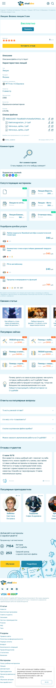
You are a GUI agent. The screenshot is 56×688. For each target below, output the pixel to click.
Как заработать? (6, 682)
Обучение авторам (7, 679)
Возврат (3, 644)
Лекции (6, 71)
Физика (6, 77)
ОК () (46, 682)
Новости (3, 609)
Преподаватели (6, 671)
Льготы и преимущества (8, 620)
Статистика (4, 652)
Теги (1, 628)
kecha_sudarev (9, 140)
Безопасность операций (9, 647)
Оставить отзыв (28, 46)
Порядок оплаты (6, 642)
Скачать (28, 29)
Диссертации (5, 669)
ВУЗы (2, 677)
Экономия (3, 617)
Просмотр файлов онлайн (9, 674)
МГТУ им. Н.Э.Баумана (13, 84)
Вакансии (3, 655)
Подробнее (32, 564)
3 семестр (7, 91)
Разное (3, 623)
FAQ (1, 625)
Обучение (10, 564)
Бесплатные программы (8, 612)
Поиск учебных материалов (10, 663)
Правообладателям (7, 650)
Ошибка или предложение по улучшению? (16, 135)
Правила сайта (5, 636)
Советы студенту (6, 615)
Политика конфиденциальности (11, 639)
